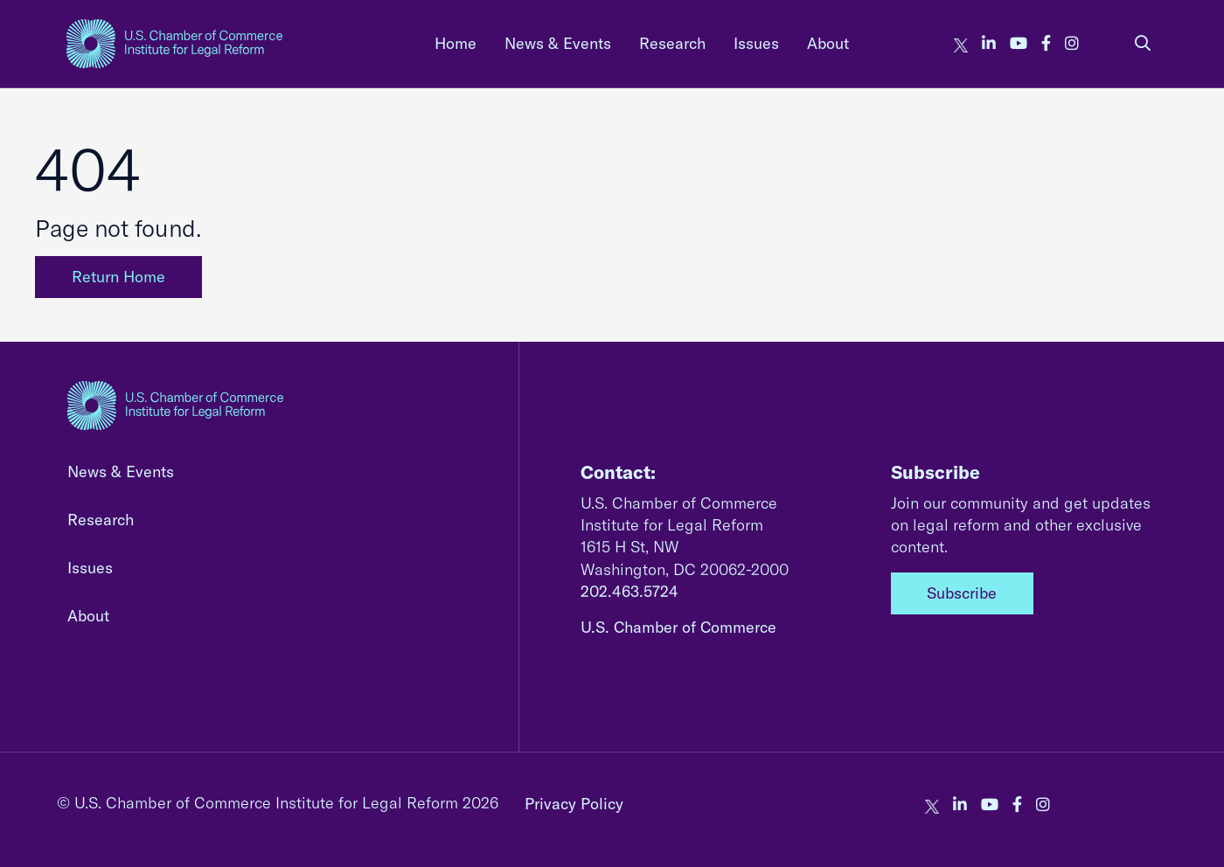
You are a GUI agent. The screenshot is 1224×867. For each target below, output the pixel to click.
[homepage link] (174, 44)
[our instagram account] (1072, 43)
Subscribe (962, 593)
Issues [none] (756, 43)
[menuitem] (455, 43)
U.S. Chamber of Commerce (678, 627)
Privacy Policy (574, 804)
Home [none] (455, 43)
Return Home (118, 277)
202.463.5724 (629, 591)
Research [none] (672, 43)
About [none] (828, 43)
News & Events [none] (557, 43)
